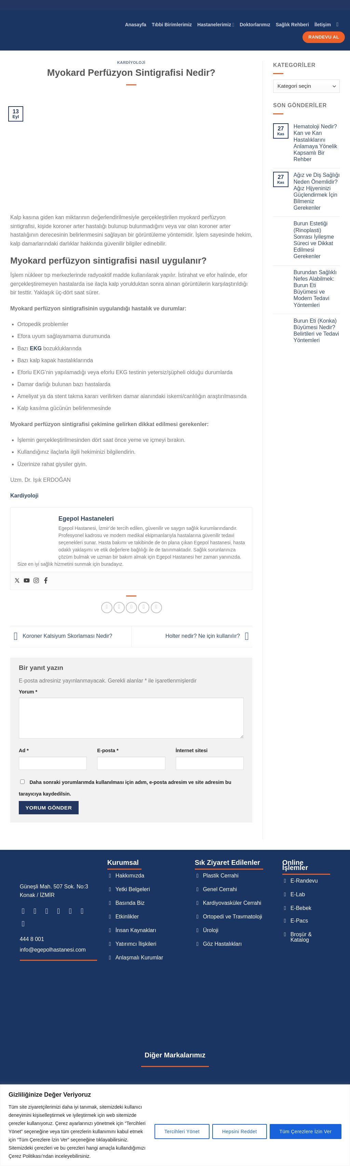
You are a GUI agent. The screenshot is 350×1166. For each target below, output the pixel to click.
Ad (24, 750)
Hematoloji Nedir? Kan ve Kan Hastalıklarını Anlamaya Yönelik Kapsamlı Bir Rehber (315, 143)
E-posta (107, 750)
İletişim (322, 24)
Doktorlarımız (255, 24)
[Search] (339, 24)
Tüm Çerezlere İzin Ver (306, 1131)
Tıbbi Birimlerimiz (172, 24)
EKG (36, 348)
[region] (175, 1125)
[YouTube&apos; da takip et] (25, 923)
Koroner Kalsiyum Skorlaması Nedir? (61, 636)
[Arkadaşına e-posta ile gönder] (131, 607)
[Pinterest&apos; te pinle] (143, 607)
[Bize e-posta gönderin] (73, 911)
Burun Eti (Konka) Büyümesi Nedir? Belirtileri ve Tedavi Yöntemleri (316, 330)
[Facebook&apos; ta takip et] (25, 911)
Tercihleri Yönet (182, 1131)
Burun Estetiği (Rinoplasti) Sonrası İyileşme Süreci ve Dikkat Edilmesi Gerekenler (314, 240)
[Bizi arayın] (85, 911)
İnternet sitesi (192, 750)
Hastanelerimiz (215, 25)
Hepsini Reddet (239, 1131)
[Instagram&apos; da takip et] (37, 911)
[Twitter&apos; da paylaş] (119, 607)
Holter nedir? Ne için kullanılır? (208, 636)
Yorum (28, 691)
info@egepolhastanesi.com (53, 950)
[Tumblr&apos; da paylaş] (156, 607)
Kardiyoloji (131, 62)
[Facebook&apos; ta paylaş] (106, 607)
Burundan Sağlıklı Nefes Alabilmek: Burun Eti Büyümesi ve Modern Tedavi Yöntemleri (315, 288)
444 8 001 (32, 939)
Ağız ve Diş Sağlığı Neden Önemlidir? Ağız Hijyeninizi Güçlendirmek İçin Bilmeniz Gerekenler (317, 191)
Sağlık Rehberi (292, 24)
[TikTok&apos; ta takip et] (49, 911)
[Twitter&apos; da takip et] (61, 911)
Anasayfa (135, 24)
